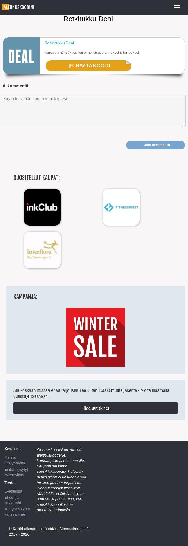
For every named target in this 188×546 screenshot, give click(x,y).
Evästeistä (13, 491)
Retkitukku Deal (59, 42)
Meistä (10, 457)
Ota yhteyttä (14, 463)
